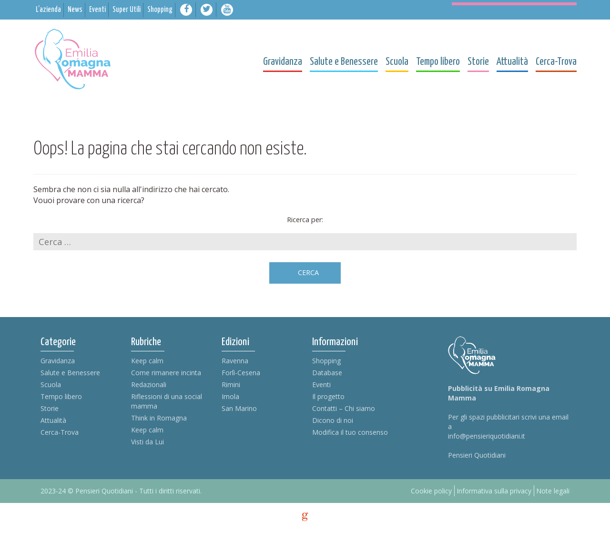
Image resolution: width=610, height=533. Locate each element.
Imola (230, 396)
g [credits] (305, 516)
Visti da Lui (147, 441)
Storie (50, 408)
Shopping (326, 360)
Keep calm (147, 360)
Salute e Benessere (70, 372)
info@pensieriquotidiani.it (486, 436)
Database (327, 372)
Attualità (53, 420)
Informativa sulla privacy (494, 490)
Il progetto (328, 396)
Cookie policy (431, 490)
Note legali (552, 490)
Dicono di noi (332, 420)
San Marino (239, 408)
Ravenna (235, 360)
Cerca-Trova (60, 432)
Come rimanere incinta (166, 372)
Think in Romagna (159, 417)
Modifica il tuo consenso (350, 432)
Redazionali (148, 384)
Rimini (231, 384)
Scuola (51, 384)
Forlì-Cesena (241, 372)
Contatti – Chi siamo (343, 408)
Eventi (321, 384)
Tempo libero (61, 396)
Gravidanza (58, 360)
